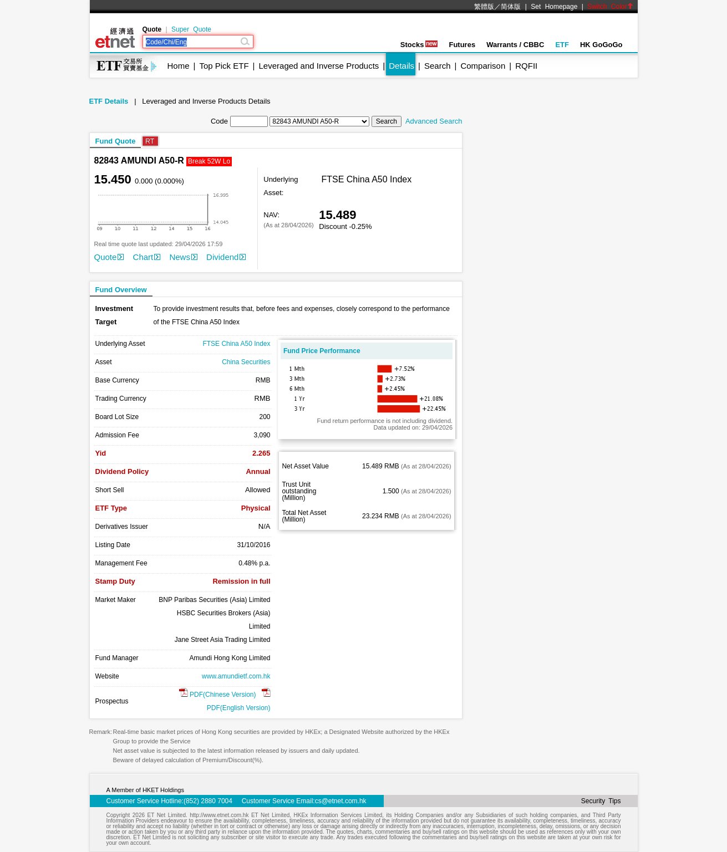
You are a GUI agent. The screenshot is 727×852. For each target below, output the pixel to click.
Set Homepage (554, 7)
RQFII (526, 65)
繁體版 (484, 7)
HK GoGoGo (601, 44)
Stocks (419, 44)
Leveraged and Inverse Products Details (206, 101)
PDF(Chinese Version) (217, 694)
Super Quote (191, 29)
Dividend (226, 257)
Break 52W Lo (209, 161)
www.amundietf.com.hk (236, 676)
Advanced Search (433, 121)
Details (401, 65)
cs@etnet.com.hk (341, 801)
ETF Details (109, 101)
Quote (109, 257)
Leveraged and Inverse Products (319, 65)
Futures (462, 44)
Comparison (482, 65)
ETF (562, 44)
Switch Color (610, 7)
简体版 (511, 7)
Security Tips (601, 801)
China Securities (246, 362)
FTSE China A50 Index (236, 344)
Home (178, 65)
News (183, 257)
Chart (147, 257)
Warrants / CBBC (515, 44)
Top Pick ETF (223, 65)
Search (437, 65)
